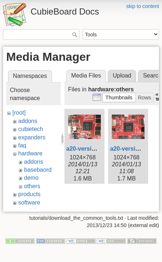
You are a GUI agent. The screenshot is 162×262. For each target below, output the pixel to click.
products (29, 194)
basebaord (38, 170)
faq (22, 145)
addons (27, 121)
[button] (118, 97)
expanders (32, 137)
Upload (122, 75)
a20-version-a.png (91, 149)
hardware (30, 153)
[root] (18, 113)
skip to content (142, 6)
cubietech (30, 129)
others (32, 186)
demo (31, 178)
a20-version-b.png (135, 149)
